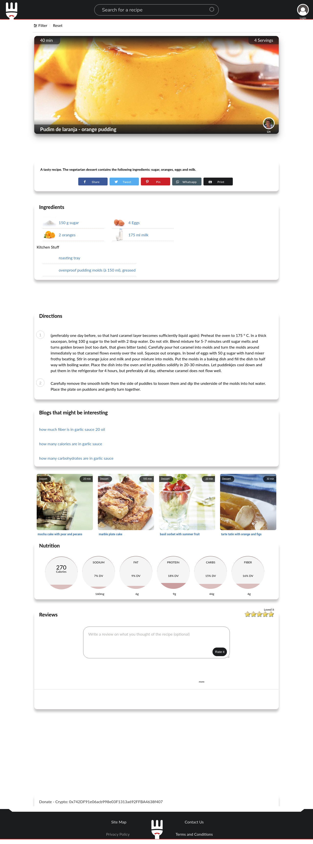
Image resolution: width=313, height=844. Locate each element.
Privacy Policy (118, 834)
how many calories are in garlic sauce (70, 443)
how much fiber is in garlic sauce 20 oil (72, 429)
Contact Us (194, 822)
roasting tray (69, 257)
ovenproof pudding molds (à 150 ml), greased (97, 270)
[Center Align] (213, 7)
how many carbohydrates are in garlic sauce (76, 458)
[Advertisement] (156, 149)
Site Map (118, 822)
